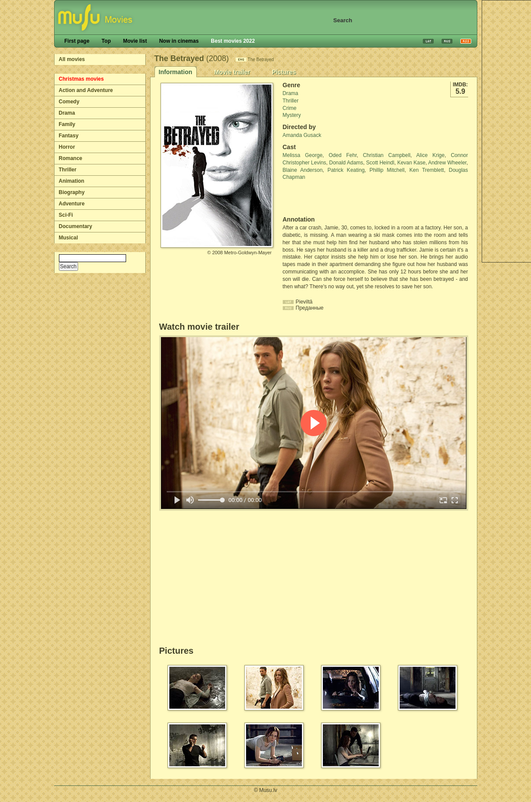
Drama (67, 113)
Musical (68, 238)
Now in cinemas (179, 41)
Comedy (69, 102)
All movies (72, 59)
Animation (72, 181)
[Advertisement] (334, 198)
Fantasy (69, 136)
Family (67, 124)
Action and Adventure (86, 90)
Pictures (284, 71)
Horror (67, 147)
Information (175, 71)
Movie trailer (232, 71)
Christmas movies (81, 79)
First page (77, 41)
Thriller (68, 170)
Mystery (292, 115)
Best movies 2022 (233, 41)
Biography (72, 192)
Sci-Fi (66, 215)
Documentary (75, 226)
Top (106, 41)
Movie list (135, 41)
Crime (290, 108)
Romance (70, 158)
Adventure (72, 204)
